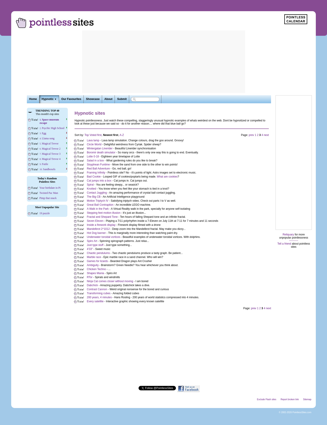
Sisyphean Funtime (98, 164)
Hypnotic (49, 99)
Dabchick (92, 285)
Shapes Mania (95, 273)
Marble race (94, 257)
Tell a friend (284, 243)
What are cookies (167, 176)
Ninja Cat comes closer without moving (110, 281)
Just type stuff (95, 245)
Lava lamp (93, 140)
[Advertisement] (163, 61)
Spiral (90, 184)
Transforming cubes (99, 293)
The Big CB (93, 196)
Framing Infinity (96, 172)
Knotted (91, 188)
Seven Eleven (95, 220)
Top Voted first (92, 135)
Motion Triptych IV (97, 200)
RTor (89, 277)
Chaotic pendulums (98, 253)
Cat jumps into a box (99, 180)
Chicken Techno (96, 269)
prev (251, 135)
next (266, 135)
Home (33, 99)
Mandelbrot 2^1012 (98, 228)
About (108, 99)
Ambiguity (93, 265)
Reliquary (288, 234)
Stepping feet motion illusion (103, 212)
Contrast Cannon (97, 289)
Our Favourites (71, 99)
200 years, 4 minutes (99, 297)
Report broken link (290, 399)
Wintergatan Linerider (100, 148)
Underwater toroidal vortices (103, 237)
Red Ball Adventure (98, 168)
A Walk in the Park (98, 208)
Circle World (94, 144)
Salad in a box (95, 160)
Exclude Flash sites (266, 399)
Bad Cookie (94, 176)
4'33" (90, 249)
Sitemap (307, 399)
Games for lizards (97, 261)
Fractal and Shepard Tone (102, 216)
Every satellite (95, 301)
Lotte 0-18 (93, 156)
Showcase (93, 99)
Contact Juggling (97, 192)
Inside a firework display (101, 224)
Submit (121, 99)
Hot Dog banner (96, 233)
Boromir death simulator (101, 152)
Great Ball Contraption (100, 204)
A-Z (122, 135)
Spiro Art (92, 241)
